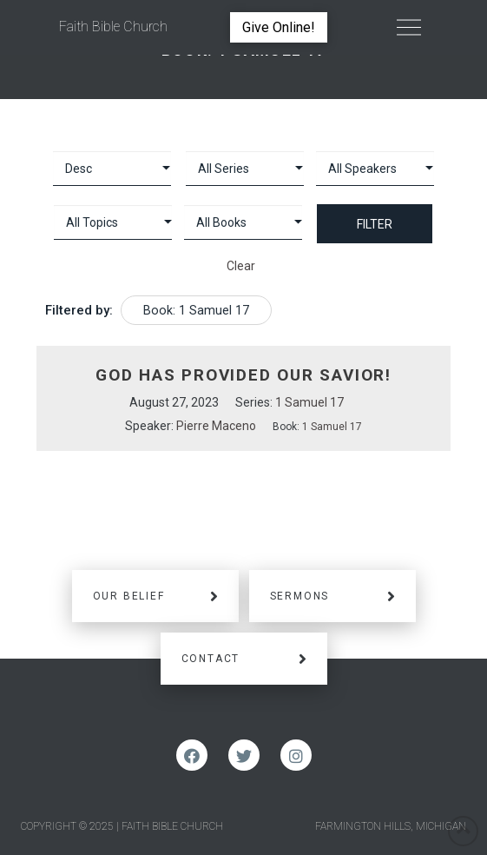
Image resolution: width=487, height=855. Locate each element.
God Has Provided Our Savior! (243, 375)
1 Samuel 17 (309, 402)
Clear (241, 266)
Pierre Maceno (216, 426)
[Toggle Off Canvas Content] (409, 28)
